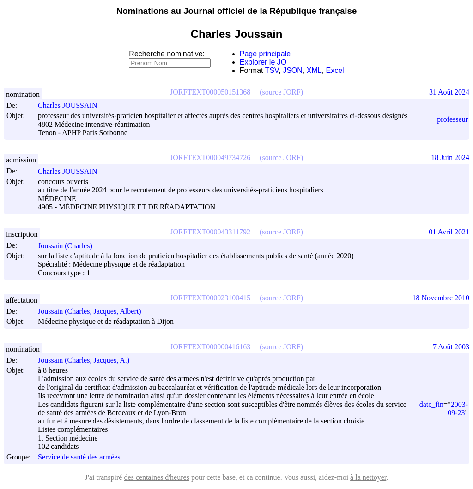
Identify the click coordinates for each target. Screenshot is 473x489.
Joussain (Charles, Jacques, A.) (88, 360)
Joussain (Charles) (69, 246)
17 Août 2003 (449, 347)
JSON (293, 70)
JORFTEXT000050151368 (210, 92)
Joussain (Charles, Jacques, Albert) (94, 311)
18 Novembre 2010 (440, 298)
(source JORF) (281, 92)
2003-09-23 (458, 408)
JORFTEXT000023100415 (210, 298)
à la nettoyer (368, 477)
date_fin (431, 404)
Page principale (265, 54)
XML (314, 70)
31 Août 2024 (449, 92)
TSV (272, 70)
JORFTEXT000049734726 (210, 157)
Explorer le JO (263, 62)
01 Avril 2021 (449, 232)
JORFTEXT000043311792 (210, 232)
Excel (335, 70)
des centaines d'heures (156, 477)
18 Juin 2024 (450, 157)
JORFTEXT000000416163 (210, 347)
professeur (452, 119)
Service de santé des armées (79, 457)
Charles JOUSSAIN (71, 105)
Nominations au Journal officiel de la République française (236, 11)
